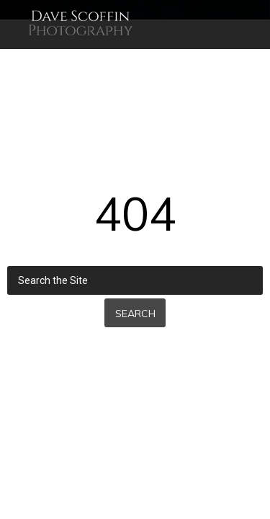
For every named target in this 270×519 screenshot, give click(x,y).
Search (135, 313)
